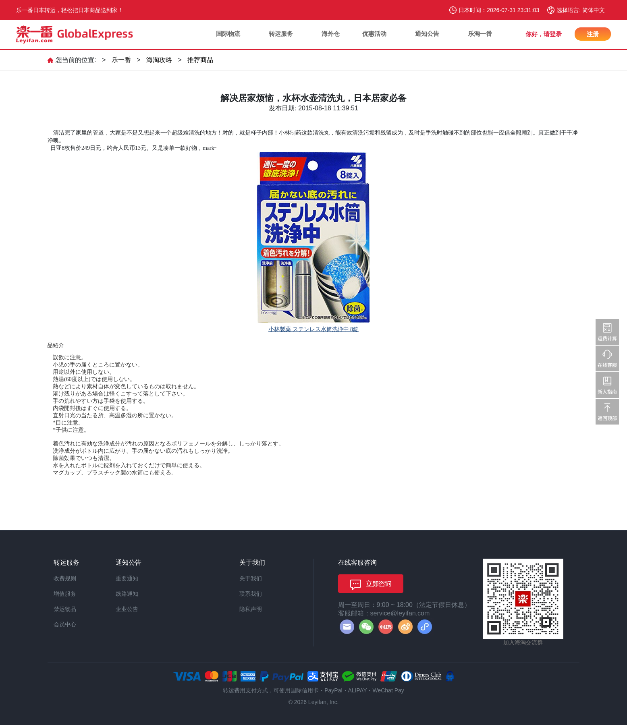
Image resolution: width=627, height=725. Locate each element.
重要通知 (127, 578)
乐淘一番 (480, 33)
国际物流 (228, 33)
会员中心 (65, 624)
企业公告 (127, 609)
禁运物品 (65, 609)
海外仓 (331, 33)
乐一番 (121, 59)
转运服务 (281, 33)
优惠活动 (374, 33)
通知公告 (427, 33)
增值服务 (65, 593)
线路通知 (127, 593)
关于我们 (250, 578)
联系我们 (250, 593)
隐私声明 (250, 609)
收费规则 (65, 578)
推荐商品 (200, 59)
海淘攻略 (159, 59)
